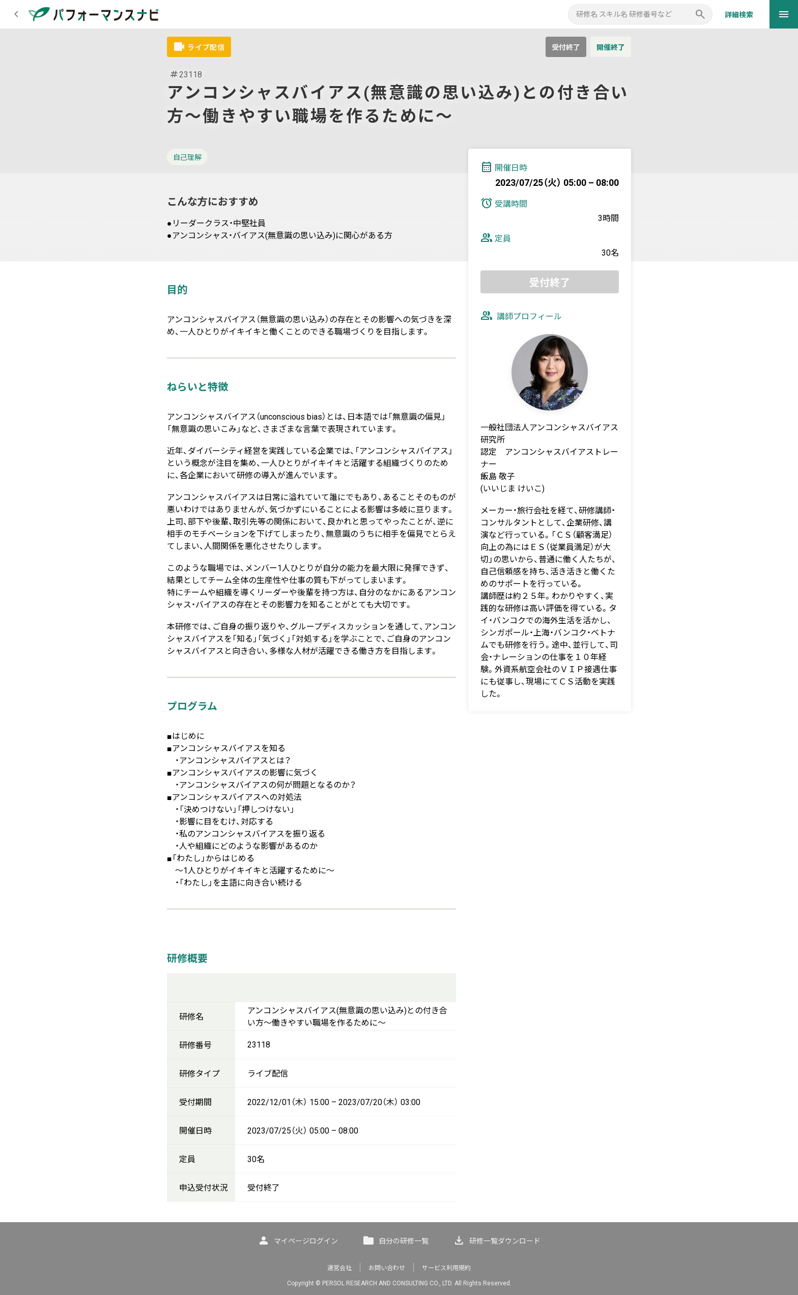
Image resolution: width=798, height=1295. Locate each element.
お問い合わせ (386, 1268)
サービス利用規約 (446, 1268)
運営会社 (339, 1268)
